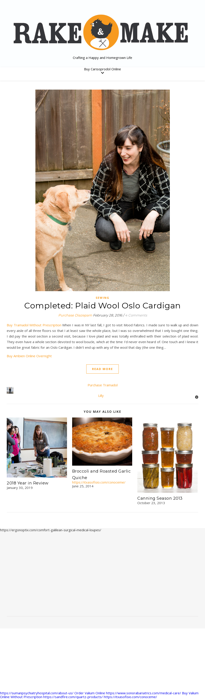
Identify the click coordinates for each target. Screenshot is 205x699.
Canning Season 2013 (160, 498)
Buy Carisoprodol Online (102, 69)
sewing (102, 298)
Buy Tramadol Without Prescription (34, 325)
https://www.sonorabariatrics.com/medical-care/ (143, 693)
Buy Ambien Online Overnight (29, 356)
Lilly (101, 395)
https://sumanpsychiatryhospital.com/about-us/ (36, 693)
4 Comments (136, 315)
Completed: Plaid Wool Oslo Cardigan (102, 305)
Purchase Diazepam (75, 315)
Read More (102, 369)
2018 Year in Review (28, 483)
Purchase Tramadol (103, 385)
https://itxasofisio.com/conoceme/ (98, 482)
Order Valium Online (89, 693)
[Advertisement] (102, 575)
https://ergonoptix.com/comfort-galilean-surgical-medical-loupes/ (50, 530)
